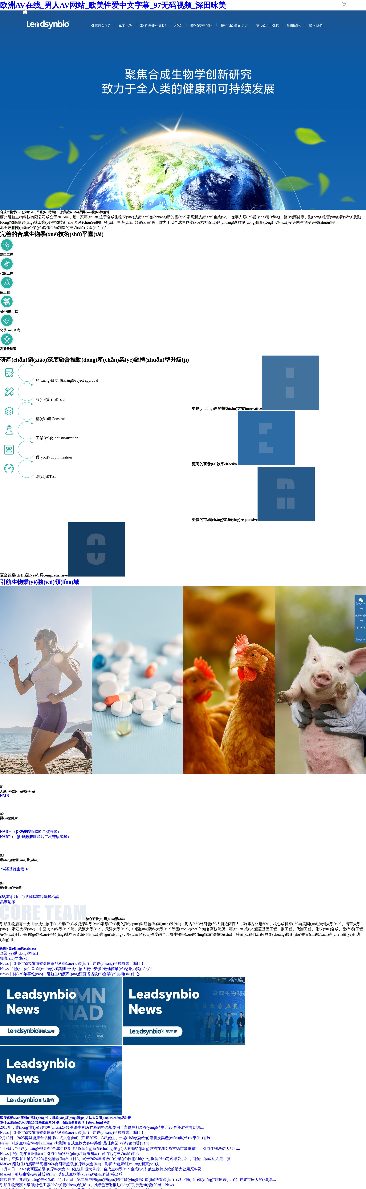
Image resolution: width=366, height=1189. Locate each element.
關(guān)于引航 (267, 25)
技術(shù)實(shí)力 (234, 25)
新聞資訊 (294, 25)
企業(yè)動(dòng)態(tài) (19, 953)
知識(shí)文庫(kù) (14, 958)
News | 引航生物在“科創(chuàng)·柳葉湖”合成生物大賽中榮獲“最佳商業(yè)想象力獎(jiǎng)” (76, 969)
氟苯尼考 (125, 25)
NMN (178, 25)
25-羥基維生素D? (153, 25)
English (362, 3)
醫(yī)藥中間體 (201, 25)
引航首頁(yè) (100, 25)
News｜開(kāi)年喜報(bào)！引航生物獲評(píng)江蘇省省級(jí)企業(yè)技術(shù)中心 (70, 974)
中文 (349, 3)
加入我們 (316, 25)
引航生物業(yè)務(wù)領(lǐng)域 (51, 582)
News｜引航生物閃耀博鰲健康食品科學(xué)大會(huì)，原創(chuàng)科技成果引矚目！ (72, 963)
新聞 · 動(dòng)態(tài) (18, 948)
